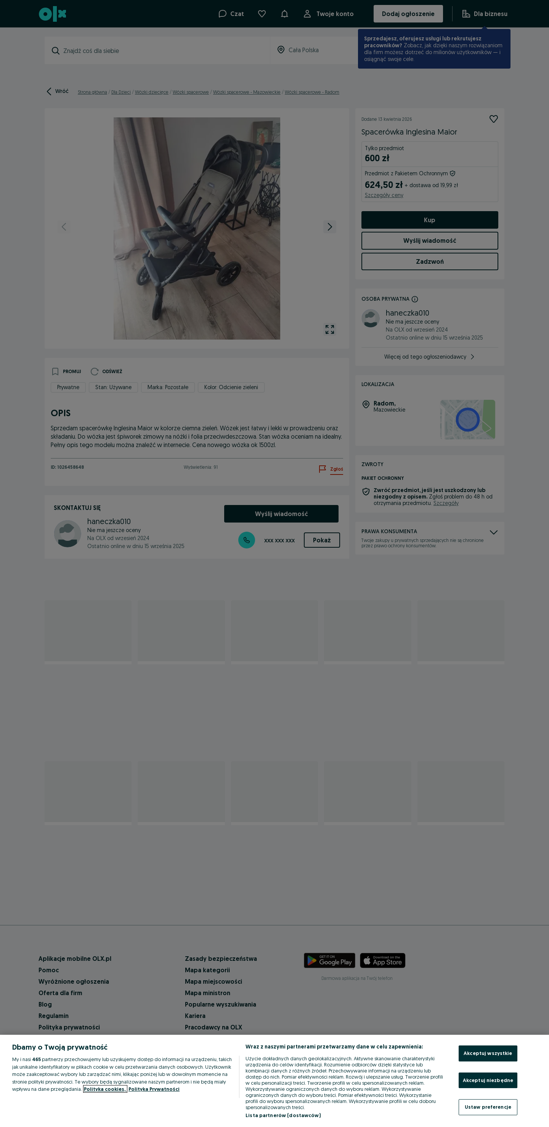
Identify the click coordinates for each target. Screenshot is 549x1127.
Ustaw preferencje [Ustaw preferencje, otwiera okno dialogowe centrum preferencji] (488, 1107)
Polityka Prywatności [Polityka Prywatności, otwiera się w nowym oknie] (154, 1089)
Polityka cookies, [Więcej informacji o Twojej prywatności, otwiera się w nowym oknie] (105, 1089)
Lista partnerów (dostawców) (283, 1115)
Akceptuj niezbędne (488, 1080)
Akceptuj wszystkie (488, 1053)
